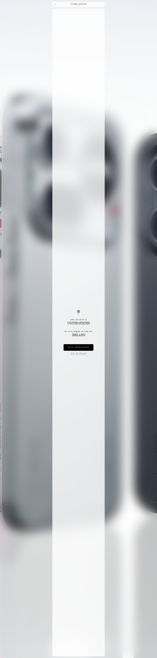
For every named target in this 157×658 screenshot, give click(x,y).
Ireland (78, 353)
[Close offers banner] (102, 9)
